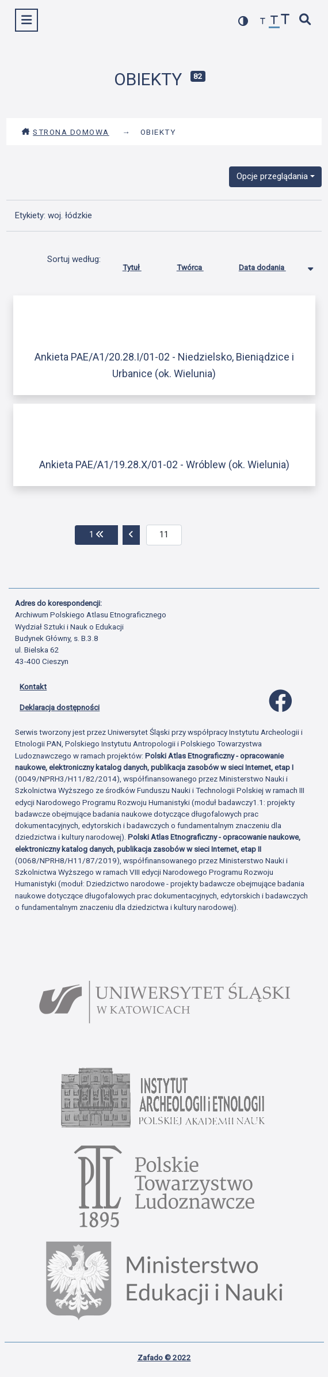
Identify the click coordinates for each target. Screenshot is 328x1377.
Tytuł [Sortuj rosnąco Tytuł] (141, 265)
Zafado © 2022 (164, 1357)
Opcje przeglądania (272, 176)
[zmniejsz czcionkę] (263, 21)
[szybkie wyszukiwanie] (305, 20)
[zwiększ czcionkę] (285, 20)
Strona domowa (65, 131)
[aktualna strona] (164, 535)
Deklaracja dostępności (60, 707)
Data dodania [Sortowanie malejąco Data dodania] (271, 265)
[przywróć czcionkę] (274, 21)
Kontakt (33, 686)
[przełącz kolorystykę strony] (243, 21)
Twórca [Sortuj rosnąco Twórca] (199, 265)
